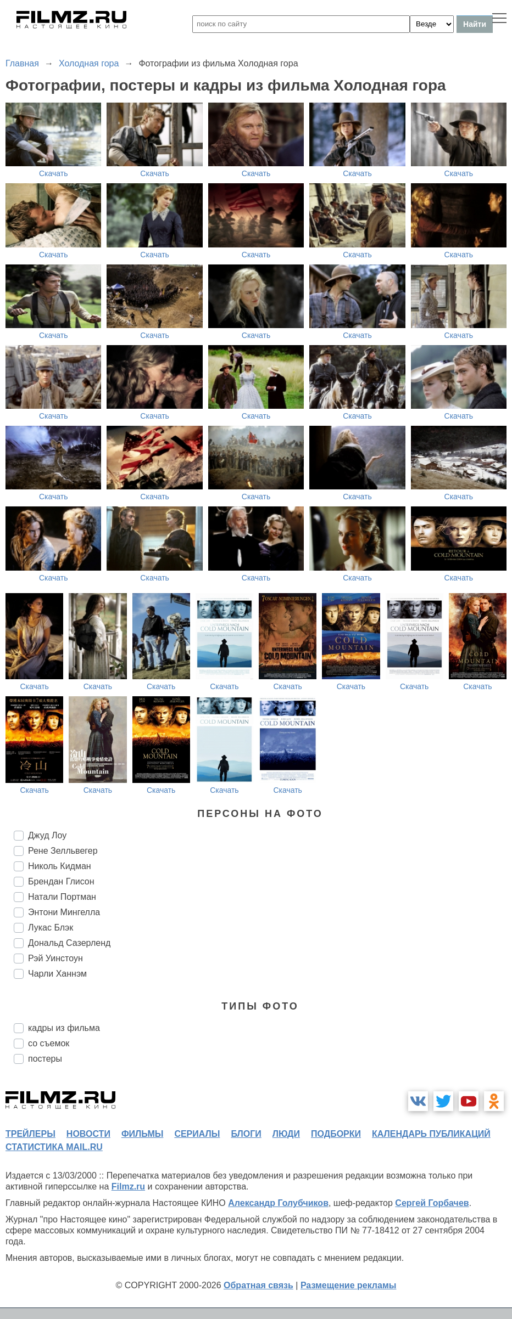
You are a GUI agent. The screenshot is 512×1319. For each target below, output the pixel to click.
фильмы (142, 1133)
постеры (45, 1058)
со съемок (48, 1043)
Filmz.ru (128, 1186)
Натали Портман (62, 896)
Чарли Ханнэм (57, 973)
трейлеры (30, 1133)
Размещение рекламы (348, 1285)
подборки (336, 1133)
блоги (246, 1133)
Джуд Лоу (47, 835)
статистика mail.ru (54, 1147)
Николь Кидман (59, 866)
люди (286, 1133)
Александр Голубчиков (278, 1203)
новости (88, 1133)
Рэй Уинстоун (55, 958)
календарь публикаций (431, 1133)
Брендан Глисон (61, 881)
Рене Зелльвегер (63, 850)
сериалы (197, 1133)
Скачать (53, 173)
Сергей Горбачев (432, 1203)
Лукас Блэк (50, 927)
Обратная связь (258, 1285)
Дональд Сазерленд (69, 943)
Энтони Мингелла (64, 912)
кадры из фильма (64, 1028)
